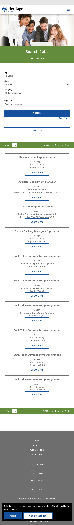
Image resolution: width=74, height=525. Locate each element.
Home (30, 58)
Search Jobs (37, 455)
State (6, 81)
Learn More (37, 172)
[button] (68, 10)
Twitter (37, 472)
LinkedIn (37, 489)
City (5, 72)
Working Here (37, 450)
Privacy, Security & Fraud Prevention (37, 521)
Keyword (8, 101)
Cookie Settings (38, 516)
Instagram (37, 480)
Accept (13, 516)
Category (8, 89)
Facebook (37, 464)
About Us (37, 445)
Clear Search (64, 118)
